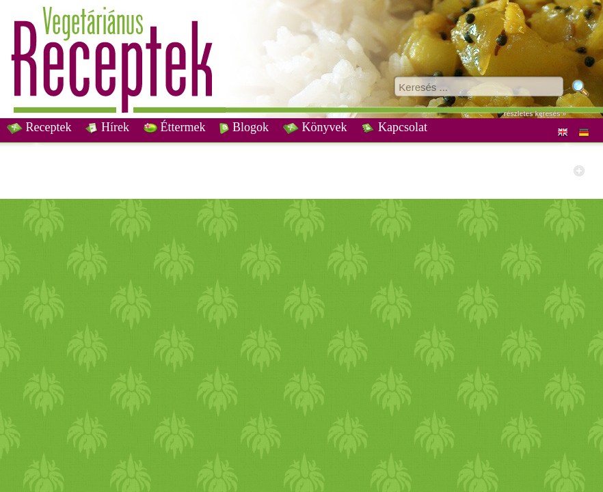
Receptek (39, 127)
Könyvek (315, 127)
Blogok (244, 127)
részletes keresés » (535, 114)
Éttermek (174, 127)
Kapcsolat (394, 127)
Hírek (107, 127)
